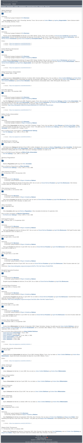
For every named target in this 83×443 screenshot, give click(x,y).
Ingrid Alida (63, 183)
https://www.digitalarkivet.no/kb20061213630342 (20, 344)
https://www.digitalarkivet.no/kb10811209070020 (20, 423)
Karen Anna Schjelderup (30, 38)
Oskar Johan (69, 79)
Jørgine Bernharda (11, 332)
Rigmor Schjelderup (29, 57)
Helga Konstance (11, 335)
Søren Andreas (42, 102)
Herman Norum (9, 38)
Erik (25, 18)
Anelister (16, 6)
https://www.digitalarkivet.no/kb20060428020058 (20, 85)
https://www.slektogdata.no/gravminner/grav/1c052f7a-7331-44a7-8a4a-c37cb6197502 (30, 266)
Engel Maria (24, 62)
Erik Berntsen (43, 438)
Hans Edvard (8, 80)
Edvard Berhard (48, 183)
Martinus (69, 126)
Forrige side (41, 6)
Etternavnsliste (10, 6)
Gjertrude (27, 327)
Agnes (7, 339)
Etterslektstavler (22, 6)
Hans (57, 431)
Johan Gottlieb (65, 78)
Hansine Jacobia (65, 61)
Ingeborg (60, 20)
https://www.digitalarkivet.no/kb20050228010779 (20, 110)
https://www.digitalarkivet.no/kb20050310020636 (20, 136)
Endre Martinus (67, 37)
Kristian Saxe (56, 417)
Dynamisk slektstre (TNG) (32, 6)
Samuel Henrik (62, 35)
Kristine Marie (58, 371)
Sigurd (7, 338)
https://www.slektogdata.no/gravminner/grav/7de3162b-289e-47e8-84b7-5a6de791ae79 (30, 299)
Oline (67, 147)
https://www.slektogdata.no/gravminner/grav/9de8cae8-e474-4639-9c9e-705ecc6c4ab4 (30, 105)
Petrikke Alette (70, 125)
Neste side (47, 6)
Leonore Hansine (59, 102)
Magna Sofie (47, 418)
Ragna (8, 336)
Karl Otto (7, 132)
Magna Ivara (70, 417)
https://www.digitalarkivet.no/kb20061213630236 (20, 360)
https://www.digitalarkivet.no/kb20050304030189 (20, 44)
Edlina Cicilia (71, 101)
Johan (58, 125)
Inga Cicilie (23, 102)
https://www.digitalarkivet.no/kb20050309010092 (20, 43)
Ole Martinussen (55, 101)
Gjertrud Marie (23, 80)
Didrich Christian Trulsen (10, 327)
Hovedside (3, 6)
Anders (48, 20)
